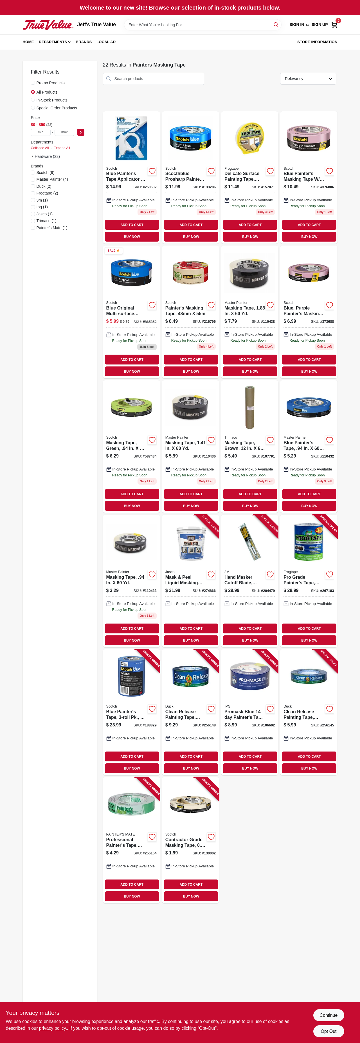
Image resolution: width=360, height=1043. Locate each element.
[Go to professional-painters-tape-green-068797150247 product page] (131, 840)
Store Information (317, 42)
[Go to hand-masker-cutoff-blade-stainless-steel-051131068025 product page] (249, 581)
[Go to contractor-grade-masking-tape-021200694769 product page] (190, 840)
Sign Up (320, 24)
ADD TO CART (131, 225)
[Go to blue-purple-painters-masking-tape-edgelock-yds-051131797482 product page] (308, 312)
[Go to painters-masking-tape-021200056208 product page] (190, 312)
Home (28, 42)
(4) (52, 179)
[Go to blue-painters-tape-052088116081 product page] (308, 446)
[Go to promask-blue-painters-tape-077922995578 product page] (249, 712)
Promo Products (51, 82)
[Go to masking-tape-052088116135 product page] (249, 312)
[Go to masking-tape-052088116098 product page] (131, 581)
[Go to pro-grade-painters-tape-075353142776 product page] (308, 581)
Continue (329, 1015)
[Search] (276, 24)
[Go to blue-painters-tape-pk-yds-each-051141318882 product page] (131, 712)
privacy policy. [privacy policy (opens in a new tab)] (53, 1028)
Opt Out (328, 1031)
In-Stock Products (52, 100)
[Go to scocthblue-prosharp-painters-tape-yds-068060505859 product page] (190, 177)
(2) (44, 186)
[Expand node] (33, 156)
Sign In (296, 24)
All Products (47, 92)
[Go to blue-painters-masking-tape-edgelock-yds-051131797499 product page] (308, 177)
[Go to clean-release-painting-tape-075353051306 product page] (190, 712)
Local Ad (106, 42)
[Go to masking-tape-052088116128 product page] (190, 446)
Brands (84, 42)
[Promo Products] (33, 83)
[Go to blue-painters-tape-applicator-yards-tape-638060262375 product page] (131, 177)
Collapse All (40, 148)
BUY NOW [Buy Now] (132, 237)
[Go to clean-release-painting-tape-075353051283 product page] (308, 712)
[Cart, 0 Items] (334, 25)
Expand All (62, 148)
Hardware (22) (47, 156)
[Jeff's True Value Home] (48, 25)
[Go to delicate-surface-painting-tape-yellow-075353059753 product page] (249, 177)
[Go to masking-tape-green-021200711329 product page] (131, 446)
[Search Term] (203, 24)
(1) (42, 200)
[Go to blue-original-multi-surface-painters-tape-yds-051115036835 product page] (131, 312)
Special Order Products (57, 108)
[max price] (64, 132)
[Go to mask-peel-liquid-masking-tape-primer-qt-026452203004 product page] (190, 581)
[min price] (41, 132)
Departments (53, 42)
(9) (46, 172)
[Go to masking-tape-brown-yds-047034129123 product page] (249, 446)
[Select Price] (80, 132)
